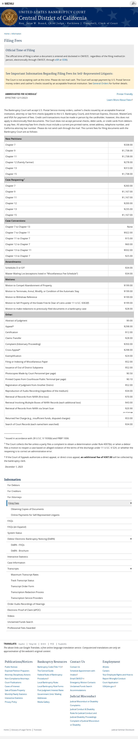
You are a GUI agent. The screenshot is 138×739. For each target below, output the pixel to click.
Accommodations (78, 690)
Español (22, 644)
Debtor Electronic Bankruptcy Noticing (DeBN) (31, 538)
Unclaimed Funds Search (20, 621)
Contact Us (75, 667)
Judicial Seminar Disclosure (123, 730)
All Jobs (106, 667)
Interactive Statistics (17, 556)
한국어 (43, 644)
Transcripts (13, 568)
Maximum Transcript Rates (25, 574)
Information (16, 33)
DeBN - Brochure (19, 550)
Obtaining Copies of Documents (27, 509)
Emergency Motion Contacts (82, 682)
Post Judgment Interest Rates (50, 690)
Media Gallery (43, 702)
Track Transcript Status (22, 580)
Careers (106, 671)
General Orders (100, 83)
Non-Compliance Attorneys (17, 678)
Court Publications (13, 682)
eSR (57, 59)
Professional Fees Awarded (21, 627)
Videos (10, 615)
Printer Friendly (125, 93)
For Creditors (14, 491)
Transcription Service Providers (27, 597)
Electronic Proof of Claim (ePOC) (23, 609)
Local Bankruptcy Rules (47, 682)
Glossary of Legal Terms (21, 730)
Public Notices (11, 667)
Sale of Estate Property (15, 690)
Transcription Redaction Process (27, 592)
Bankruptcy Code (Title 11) (50, 667)
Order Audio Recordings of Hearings (26, 603)
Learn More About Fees (120, 99)
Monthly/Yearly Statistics (16, 694)
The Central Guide (45, 671)
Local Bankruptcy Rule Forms (50, 686)
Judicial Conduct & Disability (82, 709)
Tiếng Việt (32, 644)
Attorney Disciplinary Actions (17, 674)
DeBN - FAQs (17, 544)
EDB (64, 59)
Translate (38, 730)
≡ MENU (8, 3)
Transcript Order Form (22, 586)
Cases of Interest (12, 686)
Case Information (16, 562)
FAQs (10, 520)
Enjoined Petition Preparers (17, 671)
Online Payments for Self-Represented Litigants (35, 514)
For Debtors (13, 485)
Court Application (110, 682)
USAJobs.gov (109, 686)
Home (6, 33)
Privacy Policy (11, 702)
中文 (52, 643)
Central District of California (53, 18)
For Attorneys (14, 497)
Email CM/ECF (77, 678)
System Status (14, 532)
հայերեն (62, 644)
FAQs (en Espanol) (16, 526)
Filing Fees (13, 503)
